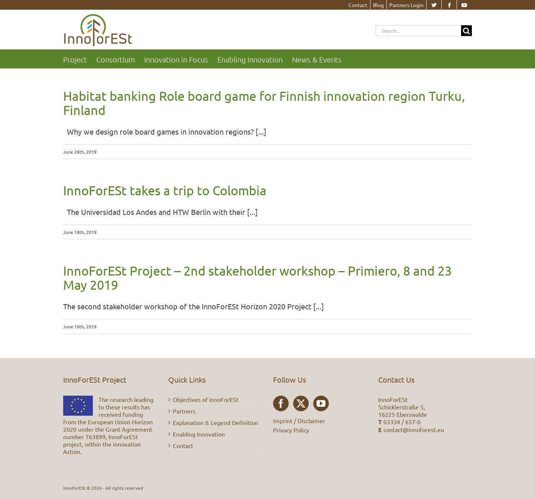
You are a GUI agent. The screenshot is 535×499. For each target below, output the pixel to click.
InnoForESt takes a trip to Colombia (164, 190)
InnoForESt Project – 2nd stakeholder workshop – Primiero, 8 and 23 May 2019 (257, 277)
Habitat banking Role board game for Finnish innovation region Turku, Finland (264, 102)
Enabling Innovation (199, 434)
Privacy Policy (291, 430)
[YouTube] (321, 403)
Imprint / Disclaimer (299, 420)
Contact (183, 445)
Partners (184, 411)
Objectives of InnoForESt (206, 399)
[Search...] (418, 30)
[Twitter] (301, 403)
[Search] (466, 30)
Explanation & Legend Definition (215, 422)
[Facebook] (281, 403)
